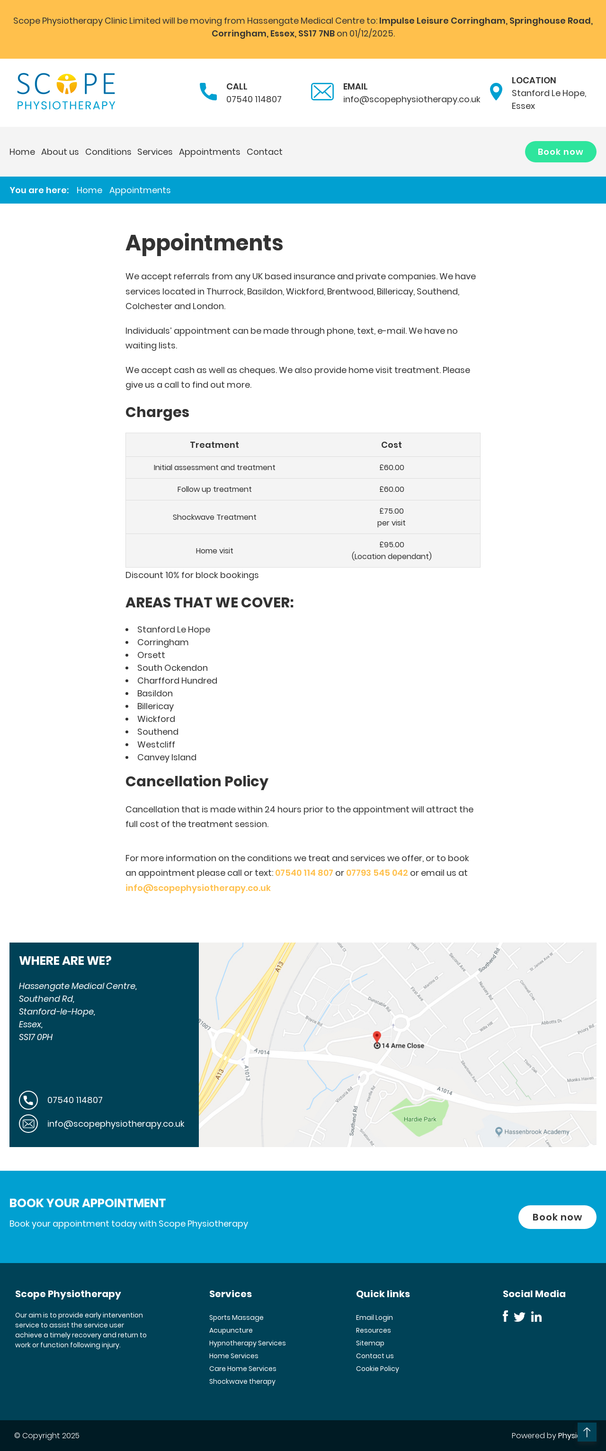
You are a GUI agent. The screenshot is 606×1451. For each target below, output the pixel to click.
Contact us (375, 1356)
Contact (265, 152)
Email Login (374, 1317)
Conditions (108, 152)
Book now (561, 152)
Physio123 (575, 1435)
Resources (373, 1330)
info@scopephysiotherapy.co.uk (412, 99)
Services (155, 152)
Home (22, 152)
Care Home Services (242, 1368)
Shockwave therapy (242, 1381)
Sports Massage (236, 1317)
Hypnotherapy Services (247, 1343)
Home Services (233, 1356)
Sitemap (370, 1343)
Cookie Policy (377, 1368)
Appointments (210, 152)
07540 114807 (254, 99)
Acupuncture (231, 1330)
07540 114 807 (304, 873)
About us (60, 152)
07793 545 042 (377, 873)
